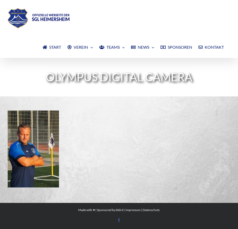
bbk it (119, 210)
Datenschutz (151, 210)
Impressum (133, 210)
